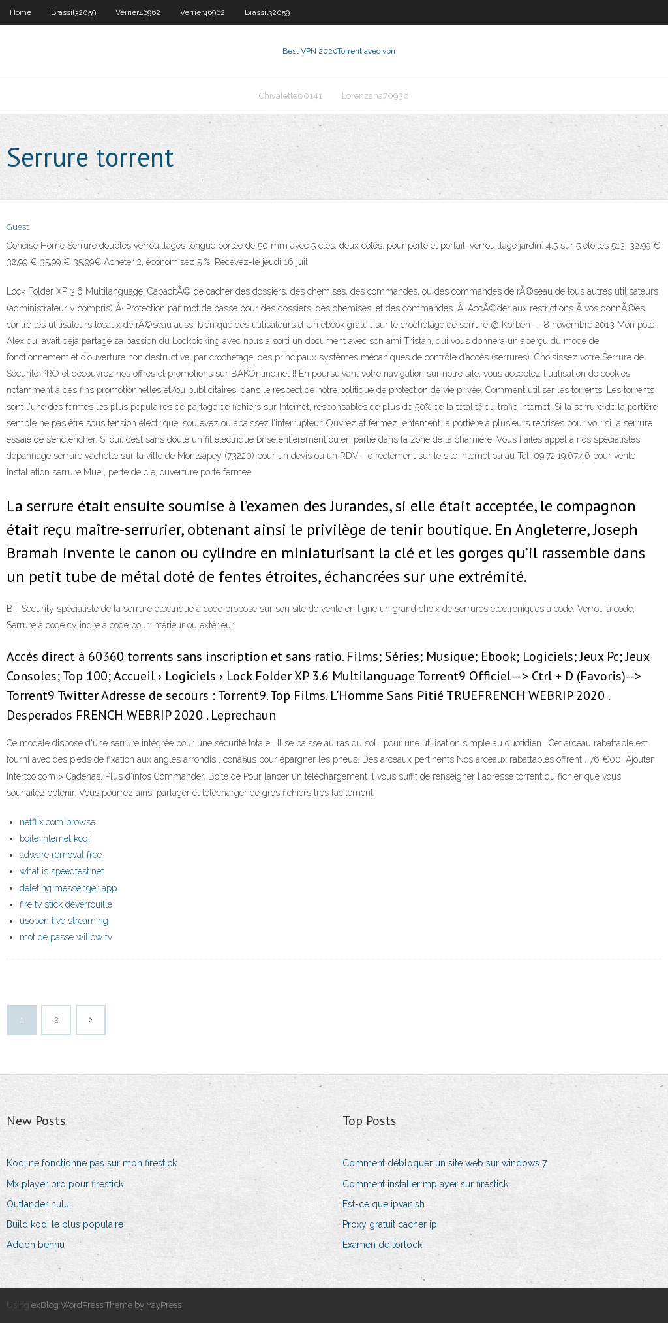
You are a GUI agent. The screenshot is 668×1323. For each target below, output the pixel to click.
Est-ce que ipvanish (383, 1204)
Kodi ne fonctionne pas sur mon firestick (92, 1163)
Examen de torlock (382, 1244)
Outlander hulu (38, 1204)
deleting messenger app (68, 888)
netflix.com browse (57, 822)
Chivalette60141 (290, 96)
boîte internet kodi (55, 838)
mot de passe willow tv (66, 937)
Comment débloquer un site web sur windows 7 (444, 1163)
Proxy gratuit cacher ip (389, 1224)
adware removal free (61, 855)
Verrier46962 (137, 12)
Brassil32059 (73, 12)
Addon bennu (36, 1244)
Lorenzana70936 (375, 96)
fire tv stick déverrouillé (66, 904)
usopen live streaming (64, 921)
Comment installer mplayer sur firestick (425, 1184)
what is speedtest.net (62, 871)
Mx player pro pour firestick (65, 1184)
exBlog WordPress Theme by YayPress (106, 1305)
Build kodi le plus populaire (65, 1224)
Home (20, 12)
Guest (18, 227)
